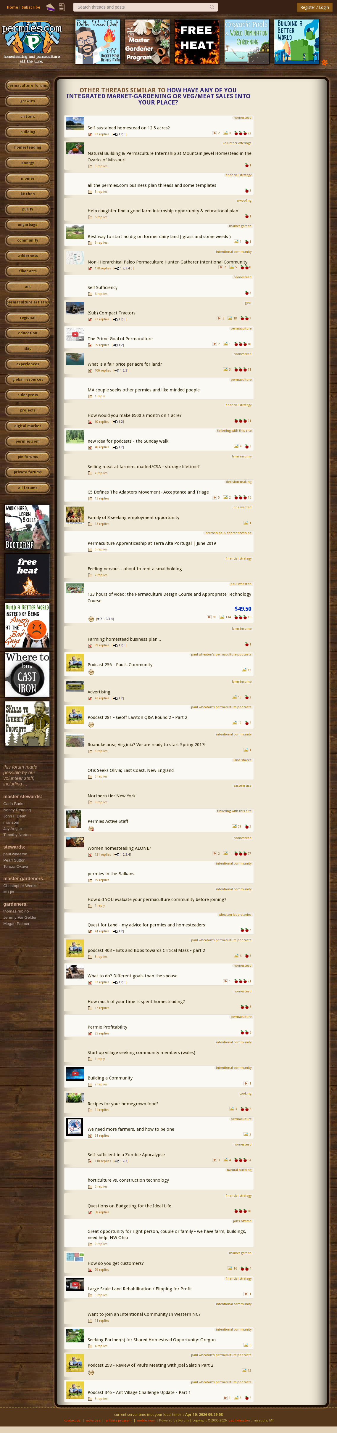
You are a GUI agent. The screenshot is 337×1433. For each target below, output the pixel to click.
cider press (27, 395)
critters (27, 117)
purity (27, 209)
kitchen (28, 194)
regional (28, 318)
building (27, 132)
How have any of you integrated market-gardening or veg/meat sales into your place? (158, 96)
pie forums (28, 457)
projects (28, 410)
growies (27, 101)
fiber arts (28, 271)
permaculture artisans (28, 302)
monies (28, 178)
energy (27, 163)
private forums (28, 472)
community (27, 240)
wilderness (28, 256)
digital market (27, 426)
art (28, 287)
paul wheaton (239, 1420)
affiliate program (119, 1420)
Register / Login (314, 7)
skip (27, 348)
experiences (27, 364)
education (27, 333)
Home (12, 7)
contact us (72, 1420)
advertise (93, 1420)
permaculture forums (27, 85)
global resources (27, 379)
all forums (27, 488)
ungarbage (28, 225)
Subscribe (31, 7)
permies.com (28, 441)
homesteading (27, 147)
